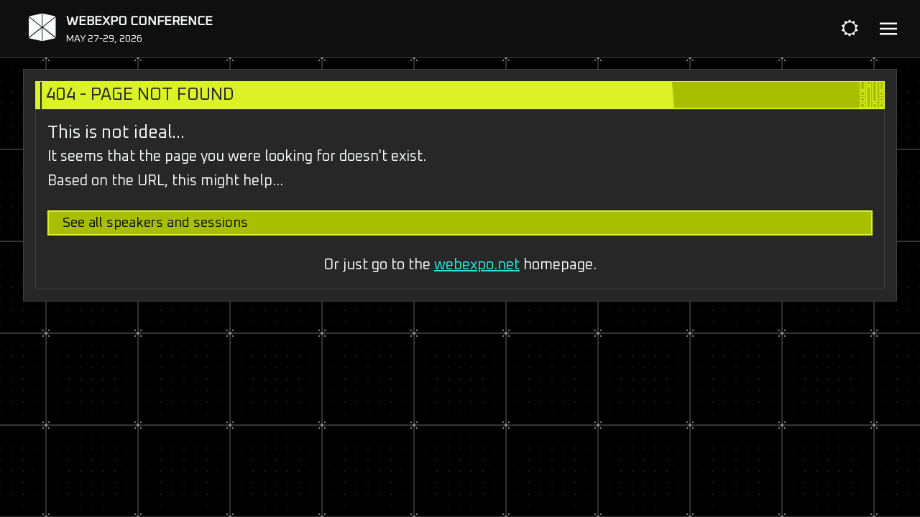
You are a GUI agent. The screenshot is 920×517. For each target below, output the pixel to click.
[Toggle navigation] (888, 29)
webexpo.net (477, 265)
